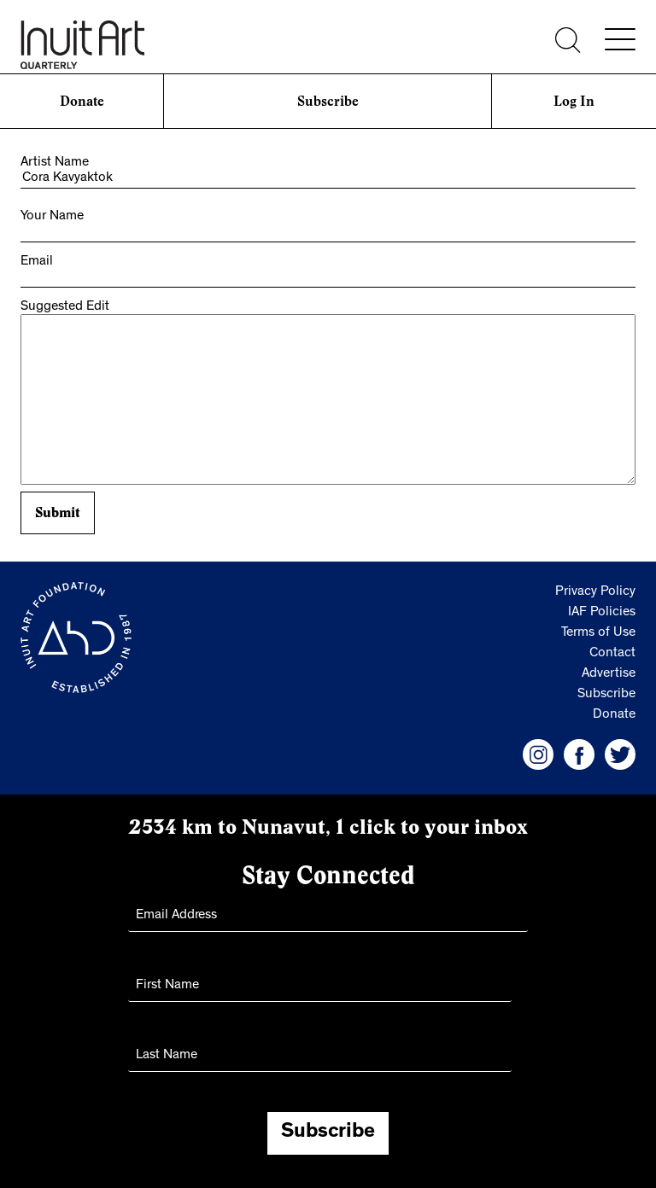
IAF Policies (602, 613)
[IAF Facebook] (579, 754)
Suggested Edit (64, 307)
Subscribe (328, 101)
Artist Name (54, 163)
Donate (82, 101)
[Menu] (620, 39)
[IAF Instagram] (538, 754)
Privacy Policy (595, 592)
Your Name (52, 217)
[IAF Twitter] (620, 754)
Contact (612, 654)
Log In (574, 101)
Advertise (609, 674)
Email (36, 262)
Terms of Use (598, 633)
